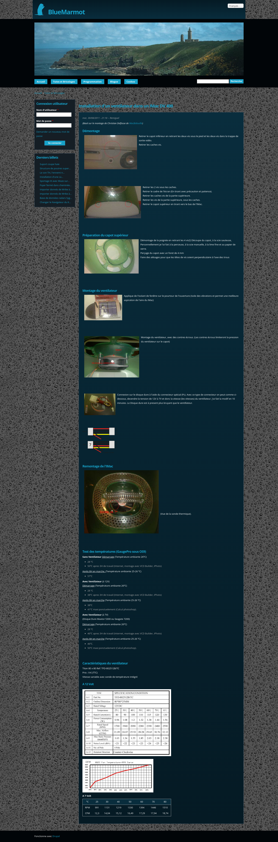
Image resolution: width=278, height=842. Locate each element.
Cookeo (131, 81)
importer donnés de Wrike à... (56, 193)
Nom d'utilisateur (47, 110)
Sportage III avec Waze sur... (55, 181)
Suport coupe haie (50, 164)
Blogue (114, 81)
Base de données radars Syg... (56, 198)
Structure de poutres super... (55, 168)
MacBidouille (135, 123)
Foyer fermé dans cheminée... (56, 185)
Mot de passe (44, 121)
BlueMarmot (66, 12)
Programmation (92, 81)
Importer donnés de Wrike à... (56, 189)
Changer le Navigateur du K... (55, 202)
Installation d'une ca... (51, 176)
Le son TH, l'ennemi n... (52, 172)
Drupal (56, 836)
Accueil (41, 81)
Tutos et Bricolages (64, 81)
